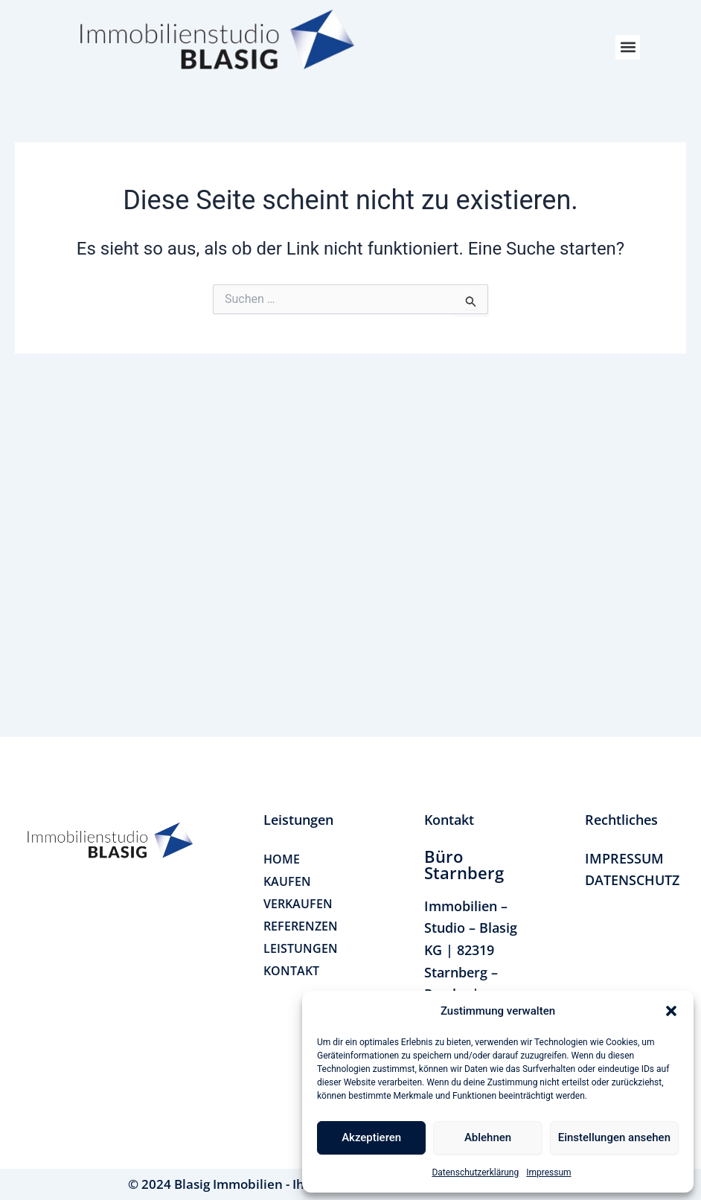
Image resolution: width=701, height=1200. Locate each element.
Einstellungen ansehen (614, 1137)
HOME (281, 859)
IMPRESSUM (624, 858)
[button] (671, 1010)
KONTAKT (291, 971)
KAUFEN (287, 881)
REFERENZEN (300, 926)
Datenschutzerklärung (475, 1172)
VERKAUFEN (298, 904)
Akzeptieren (371, 1137)
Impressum (548, 1172)
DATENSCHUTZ (632, 880)
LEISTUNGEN (300, 948)
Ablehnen (487, 1137)
